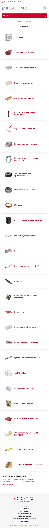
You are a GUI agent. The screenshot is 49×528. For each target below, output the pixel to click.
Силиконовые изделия (23, 388)
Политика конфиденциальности (24, 518)
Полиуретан (19, 312)
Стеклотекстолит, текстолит (26, 419)
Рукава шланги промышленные (27, 358)
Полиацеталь (19, 281)
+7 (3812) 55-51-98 (21, 2)
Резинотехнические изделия (26, 342)
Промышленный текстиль (25, 327)
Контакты (24, 521)
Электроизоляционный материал (28, 464)
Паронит (17, 251)
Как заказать (24, 508)
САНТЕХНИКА (20, 373)
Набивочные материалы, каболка (28, 220)
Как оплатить (24, 511)
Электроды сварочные (23, 449)
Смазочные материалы (23, 403)
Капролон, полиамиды (23, 83)
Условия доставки (24, 513)
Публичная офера (24, 516)
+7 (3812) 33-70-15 (9, 2)
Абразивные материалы (24, 52)
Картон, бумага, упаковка (24, 98)
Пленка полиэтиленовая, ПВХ (26, 266)
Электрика (18, 37)
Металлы (18, 205)
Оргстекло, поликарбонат (25, 236)
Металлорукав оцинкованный (26, 190)
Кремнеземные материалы (25, 144)
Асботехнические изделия (25, 68)
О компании (24, 506)
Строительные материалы (25, 129)
